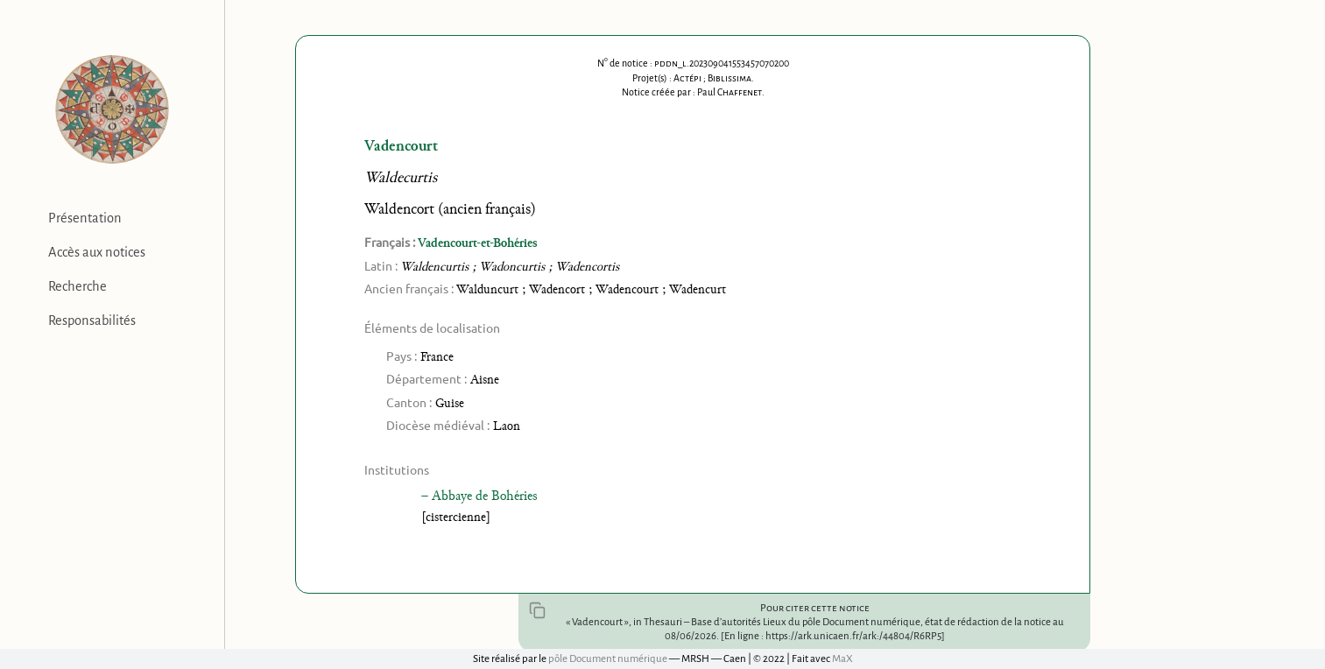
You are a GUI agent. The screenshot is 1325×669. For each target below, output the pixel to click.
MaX (842, 659)
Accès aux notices (96, 252)
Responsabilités (92, 320)
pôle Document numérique (607, 659)
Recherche (77, 286)
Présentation (85, 218)
